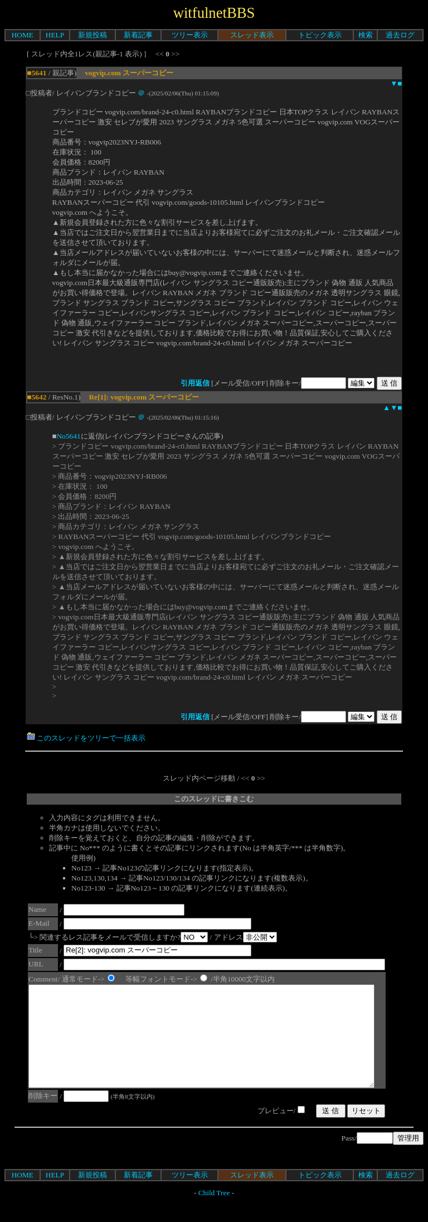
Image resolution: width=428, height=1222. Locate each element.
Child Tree (214, 1213)
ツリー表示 (190, 35)
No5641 (69, 436)
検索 (365, 35)
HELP (55, 35)
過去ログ (400, 35)
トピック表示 (320, 35)
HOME (22, 35)
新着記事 (138, 35)
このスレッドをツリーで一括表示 (86, 738)
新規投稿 (92, 35)
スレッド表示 (252, 35)
